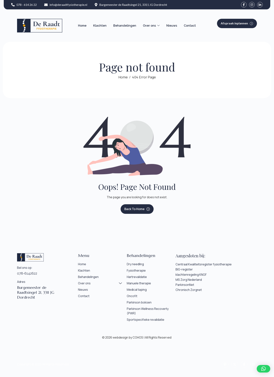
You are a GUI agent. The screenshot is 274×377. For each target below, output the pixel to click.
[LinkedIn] (260, 5)
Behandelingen (124, 25)
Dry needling (135, 264)
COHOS (138, 337)
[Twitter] (234, 364)
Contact (190, 25)
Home (82, 25)
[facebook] (244, 5)
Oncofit (132, 296)
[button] (263, 368)
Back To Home (137, 209)
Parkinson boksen (139, 302)
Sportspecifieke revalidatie (145, 320)
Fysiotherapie (136, 270)
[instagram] (252, 5)
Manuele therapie (139, 283)
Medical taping (137, 290)
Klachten (100, 25)
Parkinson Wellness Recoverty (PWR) (148, 311)
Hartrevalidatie (137, 277)
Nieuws (171, 25)
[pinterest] (225, 364)
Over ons (151, 25)
